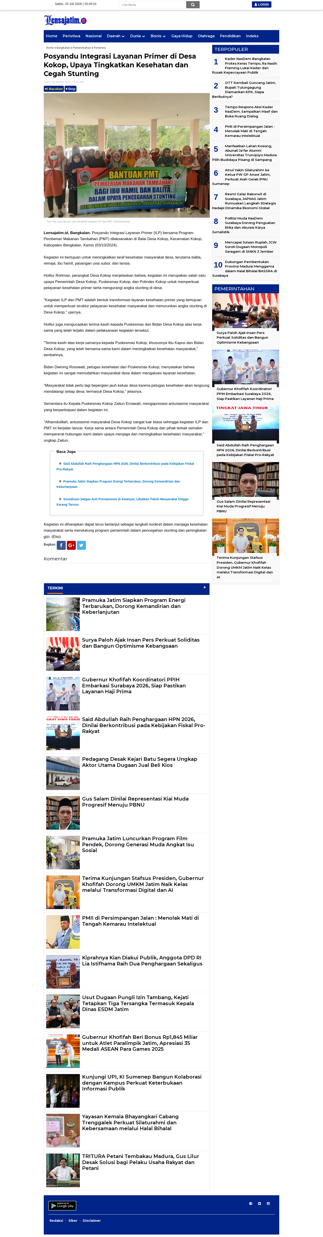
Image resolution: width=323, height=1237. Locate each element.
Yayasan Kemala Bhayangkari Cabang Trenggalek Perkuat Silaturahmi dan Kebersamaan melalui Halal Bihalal (130, 1125)
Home (51, 36)
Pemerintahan (82, 48)
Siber (72, 1223)
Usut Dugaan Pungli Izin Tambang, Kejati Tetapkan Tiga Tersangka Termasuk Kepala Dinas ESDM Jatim (138, 1006)
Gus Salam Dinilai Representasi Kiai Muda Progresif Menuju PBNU (135, 804)
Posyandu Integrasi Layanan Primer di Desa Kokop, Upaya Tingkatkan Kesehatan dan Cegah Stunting (120, 65)
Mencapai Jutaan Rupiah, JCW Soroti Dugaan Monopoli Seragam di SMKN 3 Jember (251, 247)
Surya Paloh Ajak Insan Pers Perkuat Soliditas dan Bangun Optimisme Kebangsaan (141, 645)
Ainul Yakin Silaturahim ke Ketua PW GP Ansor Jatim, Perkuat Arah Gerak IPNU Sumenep (241, 177)
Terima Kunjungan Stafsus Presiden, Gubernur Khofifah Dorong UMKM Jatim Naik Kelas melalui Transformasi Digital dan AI (143, 887)
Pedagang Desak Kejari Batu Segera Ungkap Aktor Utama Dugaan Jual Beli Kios (139, 764)
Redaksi (56, 1223)
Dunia (135, 36)
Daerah (113, 36)
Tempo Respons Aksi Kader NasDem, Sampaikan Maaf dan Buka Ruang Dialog (251, 111)
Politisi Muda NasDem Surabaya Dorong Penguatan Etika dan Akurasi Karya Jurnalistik (243, 225)
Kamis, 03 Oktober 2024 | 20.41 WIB (64, 82)
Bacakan (54, 89)
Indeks (252, 36)
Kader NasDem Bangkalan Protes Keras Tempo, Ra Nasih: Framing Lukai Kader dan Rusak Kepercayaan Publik (244, 66)
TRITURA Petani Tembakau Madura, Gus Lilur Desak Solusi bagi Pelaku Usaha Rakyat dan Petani (140, 1165)
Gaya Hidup (181, 36)
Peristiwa (71, 36)
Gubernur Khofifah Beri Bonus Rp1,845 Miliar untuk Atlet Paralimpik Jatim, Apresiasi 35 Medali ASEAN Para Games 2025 (140, 1046)
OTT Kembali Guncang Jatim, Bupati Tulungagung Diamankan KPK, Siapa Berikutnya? (244, 90)
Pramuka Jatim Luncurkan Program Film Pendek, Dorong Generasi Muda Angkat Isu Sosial (138, 847)
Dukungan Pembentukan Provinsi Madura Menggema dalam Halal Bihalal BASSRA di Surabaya (244, 269)
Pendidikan (230, 36)
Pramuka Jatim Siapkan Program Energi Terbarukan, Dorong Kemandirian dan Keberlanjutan (134, 609)
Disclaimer (92, 1223)
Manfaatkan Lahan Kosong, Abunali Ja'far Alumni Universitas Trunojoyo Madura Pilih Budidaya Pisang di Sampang (244, 153)
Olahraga (206, 36)
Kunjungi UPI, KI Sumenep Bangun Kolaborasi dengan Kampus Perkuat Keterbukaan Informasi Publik (142, 1085)
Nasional (94, 36)
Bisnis (156, 36)
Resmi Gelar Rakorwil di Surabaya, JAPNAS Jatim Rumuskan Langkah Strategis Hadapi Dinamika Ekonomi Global (244, 201)
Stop (71, 89)
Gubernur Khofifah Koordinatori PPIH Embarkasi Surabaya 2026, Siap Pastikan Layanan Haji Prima (134, 688)
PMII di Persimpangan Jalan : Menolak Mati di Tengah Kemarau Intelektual (140, 923)
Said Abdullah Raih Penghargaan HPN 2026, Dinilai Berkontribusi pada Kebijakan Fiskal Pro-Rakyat (143, 728)
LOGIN (262, 4)
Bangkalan (63, 48)
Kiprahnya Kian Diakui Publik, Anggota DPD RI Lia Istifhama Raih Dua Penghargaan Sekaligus (142, 963)
